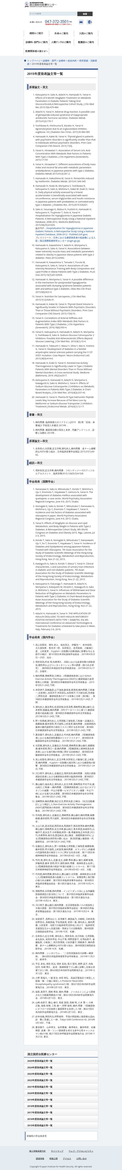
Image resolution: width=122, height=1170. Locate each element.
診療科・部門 (36, 42)
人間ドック (61, 42)
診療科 (62, 60)
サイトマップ (57, 1151)
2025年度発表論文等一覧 (39, 1060)
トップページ (34, 60)
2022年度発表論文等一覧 (39, 1080)
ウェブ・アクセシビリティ (81, 1151)
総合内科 (72, 60)
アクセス (81, 22)
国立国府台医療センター (44, 5)
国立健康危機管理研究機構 (89, 22)
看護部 (86, 42)
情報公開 (53, 1158)
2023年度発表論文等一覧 (39, 1073)
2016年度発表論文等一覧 (39, 1118)
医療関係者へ (36, 51)
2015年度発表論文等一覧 (39, 1125)
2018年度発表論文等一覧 (39, 1106)
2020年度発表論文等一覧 (39, 1093)
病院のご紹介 (36, 33)
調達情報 (40, 1158)
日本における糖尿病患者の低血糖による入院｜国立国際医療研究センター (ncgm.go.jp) (65, 239)
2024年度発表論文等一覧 (39, 1067)
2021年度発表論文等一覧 (39, 1086)
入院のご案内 (86, 33)
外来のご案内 (61, 33)
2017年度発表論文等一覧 (39, 1112)
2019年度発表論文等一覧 (39, 1099)
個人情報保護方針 (37, 1151)
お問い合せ (81, 1158)
